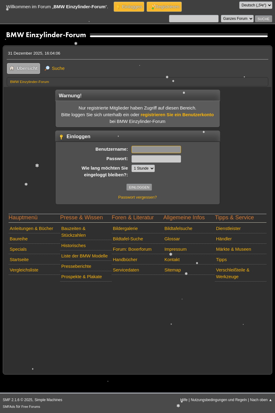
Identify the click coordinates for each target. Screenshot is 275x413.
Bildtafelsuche (179, 228)
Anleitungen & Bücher (31, 228)
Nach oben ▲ (261, 400)
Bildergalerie (125, 228)
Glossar (172, 238)
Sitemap (173, 270)
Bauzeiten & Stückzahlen (73, 232)
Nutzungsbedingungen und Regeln (219, 400)
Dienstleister (228, 228)
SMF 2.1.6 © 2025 (17, 400)
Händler (224, 238)
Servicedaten (126, 270)
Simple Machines (48, 400)
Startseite (19, 259)
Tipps (221, 259)
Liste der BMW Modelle (84, 255)
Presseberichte (76, 266)
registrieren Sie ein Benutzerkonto (177, 114)
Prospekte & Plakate (81, 276)
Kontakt (172, 259)
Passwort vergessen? (137, 197)
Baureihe (19, 238)
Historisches (73, 245)
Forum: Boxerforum (132, 249)
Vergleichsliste (24, 270)
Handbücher (125, 259)
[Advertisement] (137, 326)
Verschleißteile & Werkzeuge (233, 273)
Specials (18, 249)
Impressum (176, 249)
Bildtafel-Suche (128, 238)
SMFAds (9, 406)
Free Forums (30, 406)
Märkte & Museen (233, 249)
